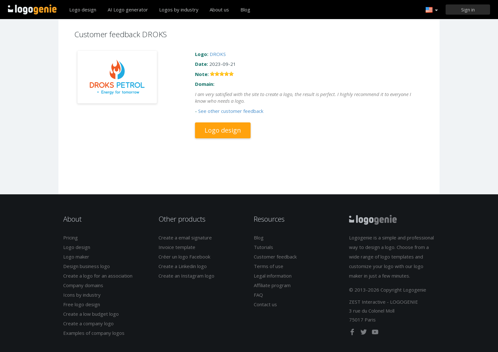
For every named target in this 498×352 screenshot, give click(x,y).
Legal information (273, 276)
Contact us (265, 304)
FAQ (258, 295)
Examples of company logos (93, 333)
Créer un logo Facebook (184, 256)
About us (219, 9)
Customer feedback (275, 256)
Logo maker (76, 256)
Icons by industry (82, 295)
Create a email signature (185, 237)
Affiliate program (272, 285)
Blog (245, 9)
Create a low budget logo (91, 314)
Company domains (83, 285)
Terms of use (268, 266)
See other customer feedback (230, 111)
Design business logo (86, 266)
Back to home (32, 9)
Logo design (82, 9)
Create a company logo (88, 323)
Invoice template (176, 247)
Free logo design (81, 304)
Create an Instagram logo (186, 276)
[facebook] (353, 333)
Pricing (70, 237)
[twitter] (364, 333)
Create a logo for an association (97, 276)
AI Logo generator (128, 9)
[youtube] (375, 333)
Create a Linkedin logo (182, 266)
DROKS (218, 54)
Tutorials (263, 247)
